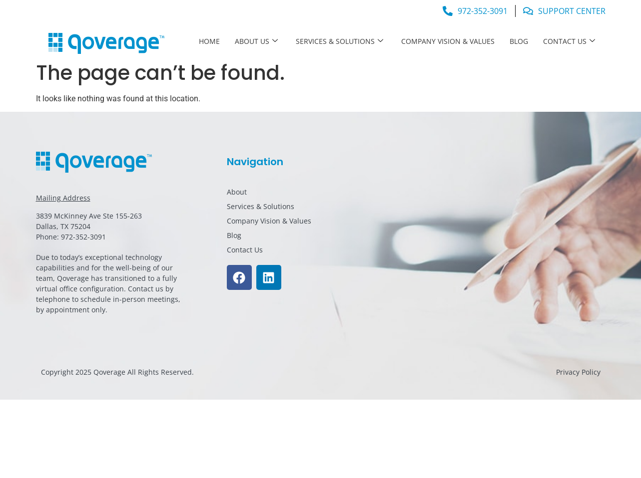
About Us (256, 41)
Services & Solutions (339, 41)
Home (209, 41)
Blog (519, 41)
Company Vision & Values (448, 41)
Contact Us (569, 41)
